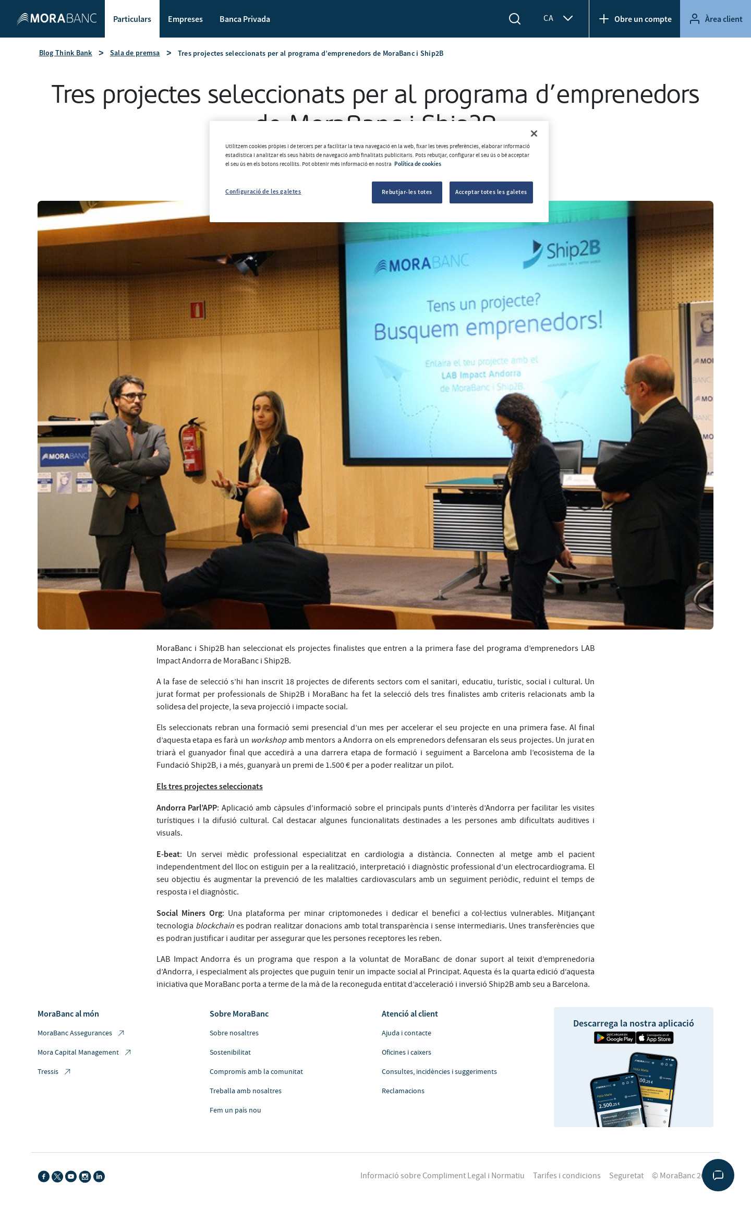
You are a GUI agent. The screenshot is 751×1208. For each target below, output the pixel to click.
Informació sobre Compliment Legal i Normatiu (442, 1175)
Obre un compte (635, 19)
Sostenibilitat (230, 1052)
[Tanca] (534, 133)
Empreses (185, 19)
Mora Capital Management (85, 1053)
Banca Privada (245, 19)
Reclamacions (403, 1091)
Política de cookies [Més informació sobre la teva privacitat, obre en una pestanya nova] (417, 163)
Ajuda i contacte (406, 1033)
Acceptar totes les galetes (491, 192)
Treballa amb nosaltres (246, 1091)
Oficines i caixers (406, 1052)
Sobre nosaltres (234, 1033)
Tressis (55, 1072)
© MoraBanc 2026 (682, 1175)
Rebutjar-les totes (407, 192)
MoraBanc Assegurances (82, 1033)
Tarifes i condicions (567, 1175)
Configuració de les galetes (263, 191)
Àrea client (715, 19)
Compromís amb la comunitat (256, 1072)
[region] (379, 171)
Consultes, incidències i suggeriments (439, 1072)
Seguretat (626, 1175)
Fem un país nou (235, 1110)
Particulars (132, 19)
